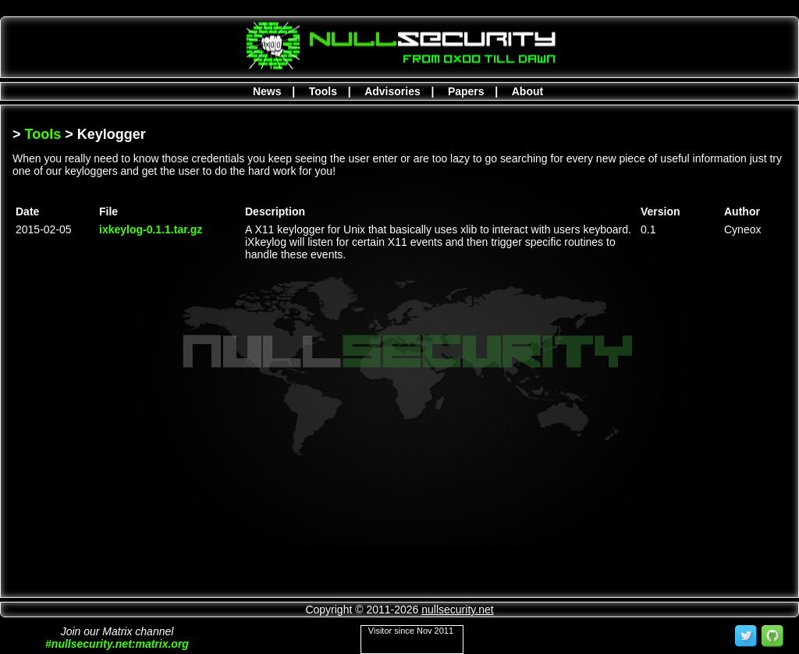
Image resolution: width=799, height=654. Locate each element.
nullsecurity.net (457, 609)
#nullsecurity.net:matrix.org (117, 644)
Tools (323, 91)
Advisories (392, 91)
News (267, 91)
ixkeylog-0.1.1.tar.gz (150, 229)
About (527, 91)
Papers (466, 91)
